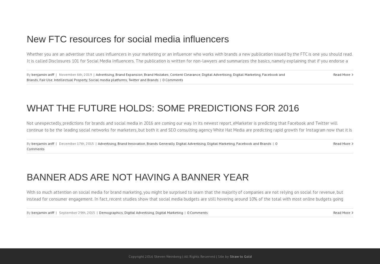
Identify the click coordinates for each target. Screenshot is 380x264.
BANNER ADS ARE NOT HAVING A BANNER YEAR (138, 177)
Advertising (105, 74)
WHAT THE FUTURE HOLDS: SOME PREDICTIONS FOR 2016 (163, 108)
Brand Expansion (128, 74)
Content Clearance (185, 74)
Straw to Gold (241, 256)
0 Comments (172, 80)
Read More (341, 74)
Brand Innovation (131, 143)
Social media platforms (108, 80)
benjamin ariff (42, 74)
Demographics (111, 212)
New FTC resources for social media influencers (128, 39)
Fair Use (46, 80)
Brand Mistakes (156, 74)
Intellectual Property (70, 80)
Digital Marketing (247, 74)
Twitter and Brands (144, 80)
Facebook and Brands (253, 143)
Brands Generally (161, 143)
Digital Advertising (217, 74)
